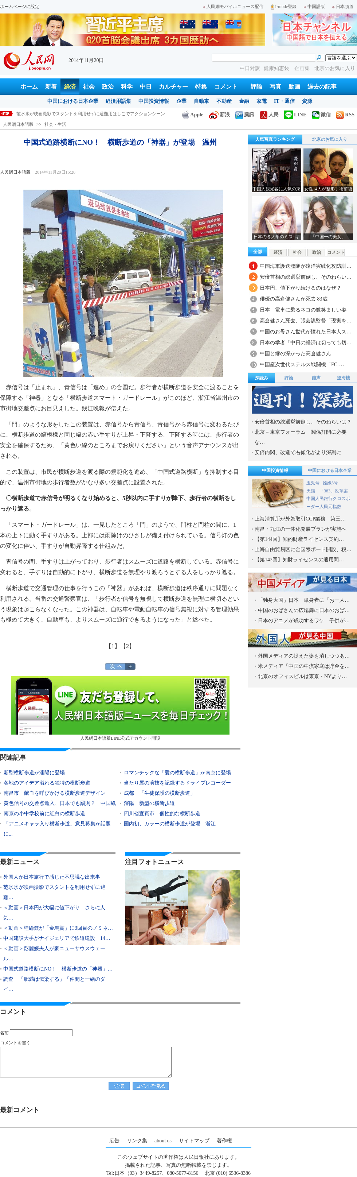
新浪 (219, 114)
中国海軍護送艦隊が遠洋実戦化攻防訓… (306, 266)
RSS (345, 114)
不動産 (224, 101)
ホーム (29, 87)
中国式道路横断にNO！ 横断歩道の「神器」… (58, 969)
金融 (244, 101)
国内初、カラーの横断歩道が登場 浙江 (170, 823)
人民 (269, 114)
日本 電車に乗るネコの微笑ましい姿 (303, 310)
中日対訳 (250, 68)
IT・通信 (284, 101)
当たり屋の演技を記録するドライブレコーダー (177, 783)
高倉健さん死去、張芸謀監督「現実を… (306, 321)
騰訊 (244, 114)
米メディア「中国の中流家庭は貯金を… (304, 666)
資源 (307, 101)
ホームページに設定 (19, 6)
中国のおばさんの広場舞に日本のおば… (304, 610)
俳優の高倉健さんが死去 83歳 (293, 299)
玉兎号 (312, 482)
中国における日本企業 (72, 101)
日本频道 (342, 6)
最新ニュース (19, 862)
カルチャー (173, 87)
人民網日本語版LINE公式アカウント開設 (120, 708)
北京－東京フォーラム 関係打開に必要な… (300, 437)
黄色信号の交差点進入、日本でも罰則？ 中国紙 (60, 803)
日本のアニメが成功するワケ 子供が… (304, 620)
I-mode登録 (284, 6)
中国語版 (314, 6)
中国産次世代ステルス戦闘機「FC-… (302, 364)
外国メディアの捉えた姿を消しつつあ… (304, 656)
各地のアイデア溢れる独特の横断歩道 (47, 783)
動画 (294, 87)
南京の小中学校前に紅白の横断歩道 (44, 813)
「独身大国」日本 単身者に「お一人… (304, 600)
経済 (70, 87)
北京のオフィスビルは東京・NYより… (302, 676)
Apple (192, 114)
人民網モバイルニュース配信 (233, 6)
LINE (295, 114)
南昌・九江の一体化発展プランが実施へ (300, 529)
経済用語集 (118, 101)
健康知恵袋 (277, 68)
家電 (261, 101)
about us (163, 1140)
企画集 (302, 68)
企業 (181, 101)
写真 (275, 87)
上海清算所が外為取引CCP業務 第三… (300, 519)
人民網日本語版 (18, 124)
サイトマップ (194, 1140)
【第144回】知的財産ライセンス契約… (299, 539)
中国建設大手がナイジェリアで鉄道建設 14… (56, 938)
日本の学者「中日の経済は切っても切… (306, 342)
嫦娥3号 (330, 482)
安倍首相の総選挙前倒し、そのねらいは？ (303, 422)
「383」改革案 (333, 490)
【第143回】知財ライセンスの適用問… (299, 559)
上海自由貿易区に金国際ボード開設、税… (303, 549)
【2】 (127, 646)
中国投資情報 (153, 101)
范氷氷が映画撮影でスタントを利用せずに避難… (54, 892)
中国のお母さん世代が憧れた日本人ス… (306, 331)
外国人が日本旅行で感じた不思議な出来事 (51, 877)
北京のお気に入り (334, 68)
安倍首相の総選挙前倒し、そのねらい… (306, 277)
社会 (89, 87)
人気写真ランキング (275, 139)
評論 (256, 87)
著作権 (224, 1140)
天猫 (311, 490)
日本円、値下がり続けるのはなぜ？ (300, 288)
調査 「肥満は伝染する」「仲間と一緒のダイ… (54, 984)
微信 (321, 114)
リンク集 (137, 1140)
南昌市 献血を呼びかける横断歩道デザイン (55, 793)
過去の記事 (322, 87)
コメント (226, 87)
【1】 (113, 646)
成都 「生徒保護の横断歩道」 (159, 793)
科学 (127, 87)
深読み (261, 377)
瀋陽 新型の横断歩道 (149, 803)
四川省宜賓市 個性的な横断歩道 (162, 813)
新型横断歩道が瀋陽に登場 (34, 772)
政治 (108, 87)
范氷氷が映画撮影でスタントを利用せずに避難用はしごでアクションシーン (90, 113)
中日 (146, 87)
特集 (201, 87)
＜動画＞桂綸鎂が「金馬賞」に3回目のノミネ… (58, 928)
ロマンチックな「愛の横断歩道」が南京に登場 (177, 772)
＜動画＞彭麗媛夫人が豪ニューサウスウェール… (54, 953)
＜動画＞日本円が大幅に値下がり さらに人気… (54, 913)
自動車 (201, 101)
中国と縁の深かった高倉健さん (298, 353)
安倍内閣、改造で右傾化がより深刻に (298, 452)
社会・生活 (55, 124)
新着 (51, 87)
